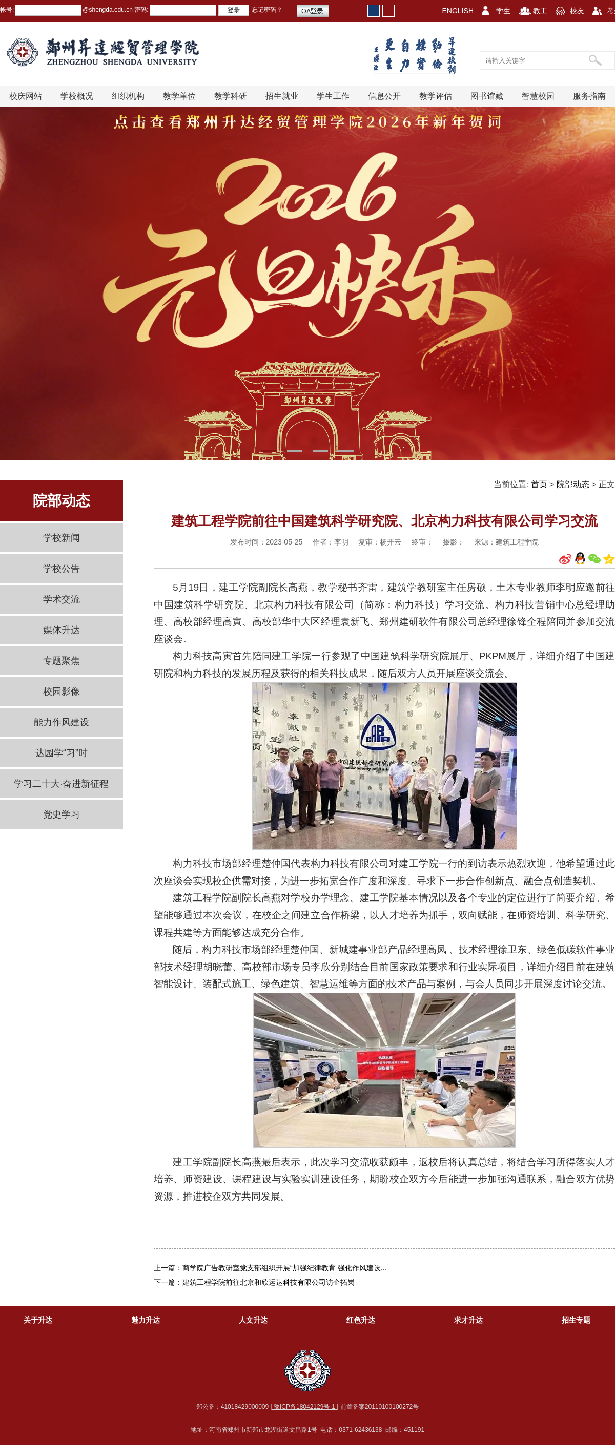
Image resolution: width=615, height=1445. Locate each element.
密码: (141, 9)
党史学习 (61, 814)
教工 (540, 11)
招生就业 (281, 96)
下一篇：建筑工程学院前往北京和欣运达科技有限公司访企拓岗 (254, 1282)
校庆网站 (25, 96)
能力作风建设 (61, 722)
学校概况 (76, 96)
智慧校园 (538, 96)
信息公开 (384, 96)
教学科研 (230, 96)
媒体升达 (61, 630)
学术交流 (61, 599)
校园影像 (61, 691)
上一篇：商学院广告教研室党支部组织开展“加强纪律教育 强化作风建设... (270, 1267)
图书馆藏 (486, 96)
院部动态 (573, 484)
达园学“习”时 (61, 753)
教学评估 (435, 96)
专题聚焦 (61, 661)
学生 (503, 11)
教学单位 (179, 96)
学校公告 (61, 568)
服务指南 (589, 96)
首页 (539, 484)
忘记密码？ (267, 9)
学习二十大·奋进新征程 (61, 784)
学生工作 (333, 96)
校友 (577, 11)
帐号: (7, 9)
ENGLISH (458, 11)
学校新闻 (61, 538)
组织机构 (128, 96)
